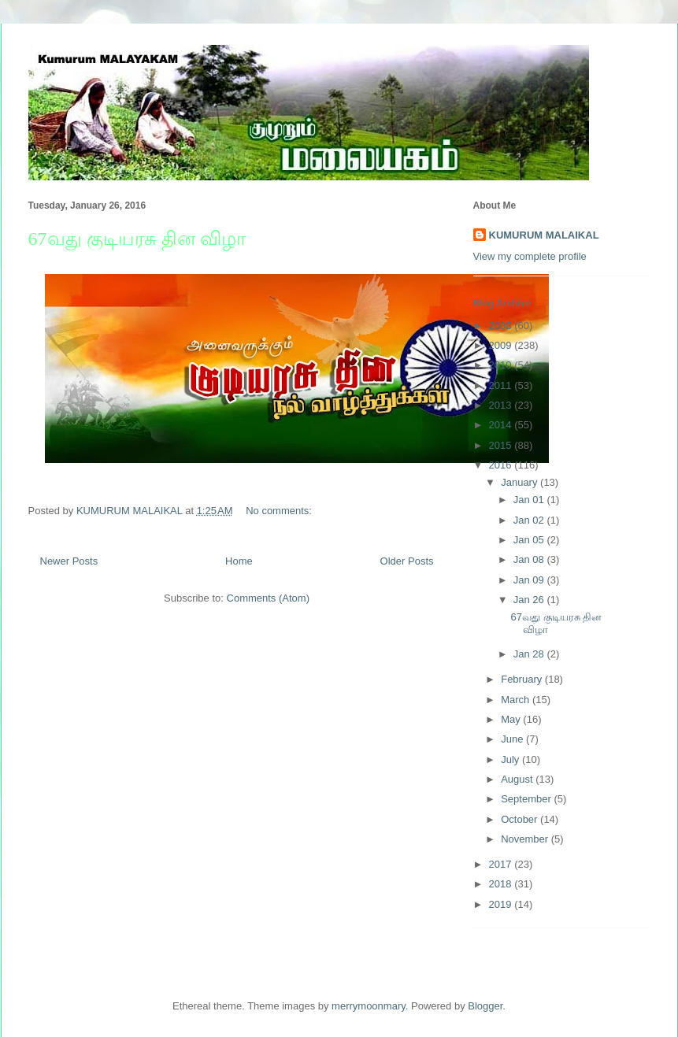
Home (239, 561)
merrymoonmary (369, 1006)
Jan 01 (530, 500)
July (511, 759)
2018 (502, 884)
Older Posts (407, 561)
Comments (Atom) (268, 598)
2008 (502, 325)
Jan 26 (530, 600)
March (516, 700)
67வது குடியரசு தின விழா (137, 238)
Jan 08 (530, 559)
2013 (502, 405)
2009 (502, 345)
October (520, 819)
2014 (502, 425)
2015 (502, 445)
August (518, 779)
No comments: (280, 511)
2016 (502, 465)
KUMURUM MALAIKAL (544, 235)
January (520, 482)
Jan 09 (530, 580)
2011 (502, 385)
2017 (502, 864)
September (527, 799)
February (523, 679)
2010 (502, 365)
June (513, 739)
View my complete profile (530, 256)
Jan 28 (530, 654)
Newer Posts (69, 561)
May (512, 719)
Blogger (485, 1006)
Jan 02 (530, 520)
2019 (502, 904)
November (526, 839)
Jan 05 (530, 540)
